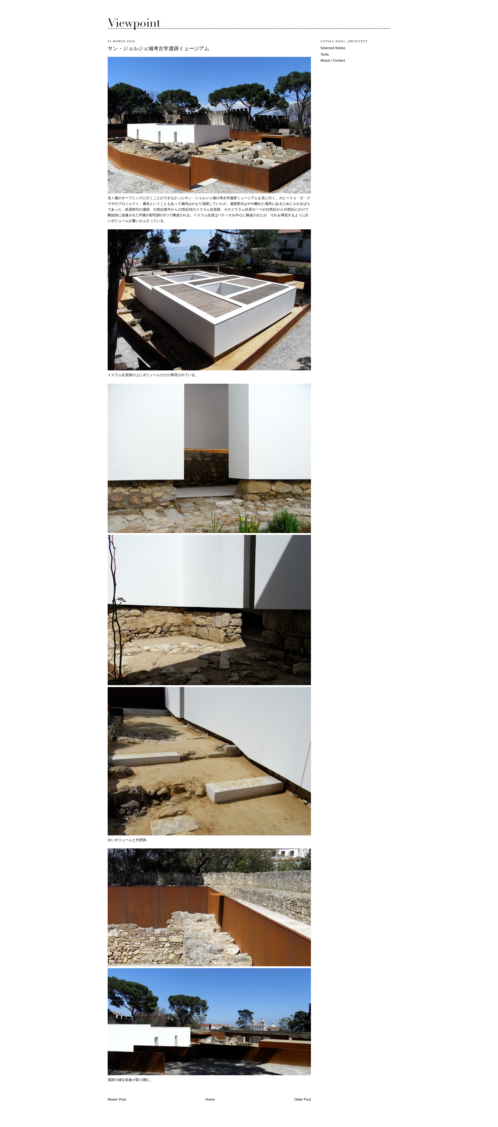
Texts (324, 54)
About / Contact (332, 60)
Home (210, 1099)
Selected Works (332, 48)
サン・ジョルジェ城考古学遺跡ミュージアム (158, 48)
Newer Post (117, 1099)
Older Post (302, 1099)
